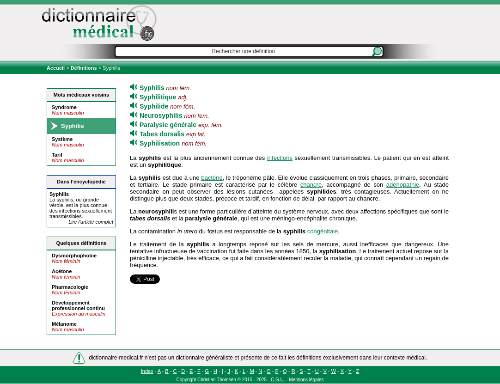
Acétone (62, 271)
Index (147, 371)
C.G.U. (278, 379)
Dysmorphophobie (74, 255)
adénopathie (403, 184)
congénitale (322, 231)
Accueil (56, 68)
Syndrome (64, 107)
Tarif (57, 155)
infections (280, 157)
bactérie (212, 177)
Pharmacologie (70, 287)
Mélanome (64, 324)
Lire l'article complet (90, 222)
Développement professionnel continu (78, 305)
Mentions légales (306, 379)
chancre (311, 184)
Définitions (84, 68)
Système (62, 139)
